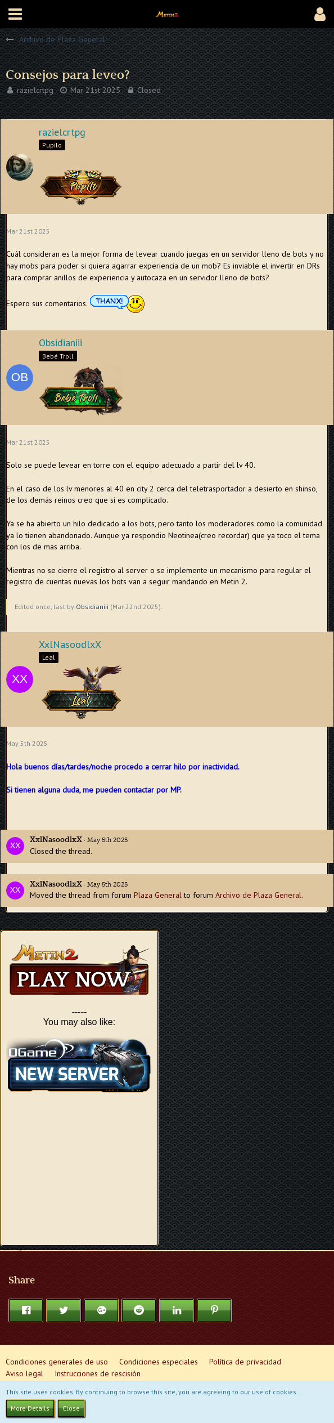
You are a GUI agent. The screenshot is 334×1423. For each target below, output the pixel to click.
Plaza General (158, 895)
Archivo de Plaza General (258, 895)
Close (71, 1408)
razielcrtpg (35, 90)
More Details (30, 1408)
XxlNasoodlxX (56, 839)
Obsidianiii (92, 606)
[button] (15, 14)
